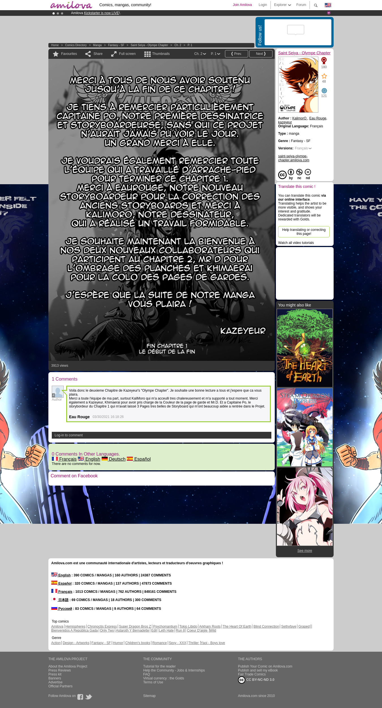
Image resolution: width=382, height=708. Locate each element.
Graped (304, 626)
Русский (61, 609)
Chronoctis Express (102, 626)
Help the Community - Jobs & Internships (174, 670)
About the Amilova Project (67, 666)
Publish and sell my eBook (258, 670)
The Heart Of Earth (237, 626)
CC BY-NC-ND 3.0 (256, 680)
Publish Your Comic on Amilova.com (265, 666)
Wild (212, 630)
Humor (118, 643)
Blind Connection (266, 626)
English (89, 459)
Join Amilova (242, 5)
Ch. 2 (178, 45)
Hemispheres (75, 626)
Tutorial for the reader (159, 666)
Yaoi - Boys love (213, 643)
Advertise (55, 682)
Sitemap (149, 696)
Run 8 (180, 630)
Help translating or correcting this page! (303, 232)
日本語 (59, 600)
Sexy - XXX (177, 643)
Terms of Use (153, 682)
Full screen (127, 54)
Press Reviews (59, 670)
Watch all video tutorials (296, 243)
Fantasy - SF (116, 45)
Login (263, 5)
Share (97, 54)
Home (55, 45)
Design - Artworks (76, 643)
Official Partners (60, 686)
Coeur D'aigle (198, 630)
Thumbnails (161, 54)
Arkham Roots (210, 626)
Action (56, 643)
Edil (154, 630)
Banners (54, 678)
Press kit (54, 674)
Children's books (137, 643)
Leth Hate (166, 630)
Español (139, 459)
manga (97, 45)
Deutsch (114, 459)
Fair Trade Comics (252, 674)
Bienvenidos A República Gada (74, 630)
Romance (159, 643)
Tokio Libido (188, 626)
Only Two (107, 630)
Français (64, 459)
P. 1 (190, 45)
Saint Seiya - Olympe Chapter (149, 45)
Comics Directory (76, 45)
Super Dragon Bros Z (135, 626)
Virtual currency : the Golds (163, 678)
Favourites (69, 54)
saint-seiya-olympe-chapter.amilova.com (293, 158)
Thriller (193, 643)
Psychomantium (165, 626)
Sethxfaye (288, 626)
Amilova (57, 626)
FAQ (146, 674)
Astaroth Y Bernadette (132, 630)
